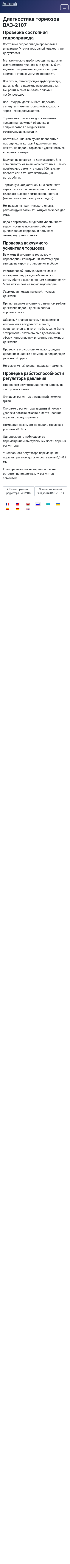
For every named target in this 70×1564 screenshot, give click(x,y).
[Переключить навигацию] (64, 7)
